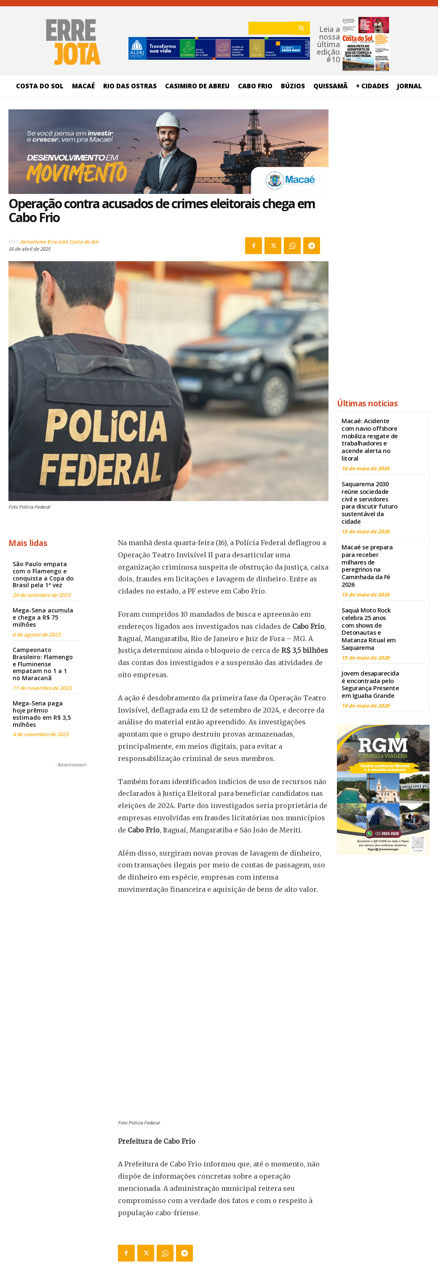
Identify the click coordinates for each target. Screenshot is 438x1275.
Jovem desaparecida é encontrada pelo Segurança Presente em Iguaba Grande (369, 673)
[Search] (301, 28)
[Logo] (219, 1211)
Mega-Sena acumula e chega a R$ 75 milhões (43, 617)
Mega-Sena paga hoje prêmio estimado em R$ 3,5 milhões (42, 713)
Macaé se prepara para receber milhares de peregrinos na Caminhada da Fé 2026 (366, 559)
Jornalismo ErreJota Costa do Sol (59, 241)
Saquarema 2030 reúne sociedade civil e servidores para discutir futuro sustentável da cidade (370, 498)
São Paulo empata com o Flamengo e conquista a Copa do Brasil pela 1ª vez (43, 574)
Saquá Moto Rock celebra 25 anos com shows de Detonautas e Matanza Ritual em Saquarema (370, 619)
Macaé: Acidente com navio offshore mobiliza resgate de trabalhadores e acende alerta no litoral (369, 438)
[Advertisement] (71, 822)
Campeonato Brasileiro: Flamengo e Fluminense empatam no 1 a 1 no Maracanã (43, 664)
